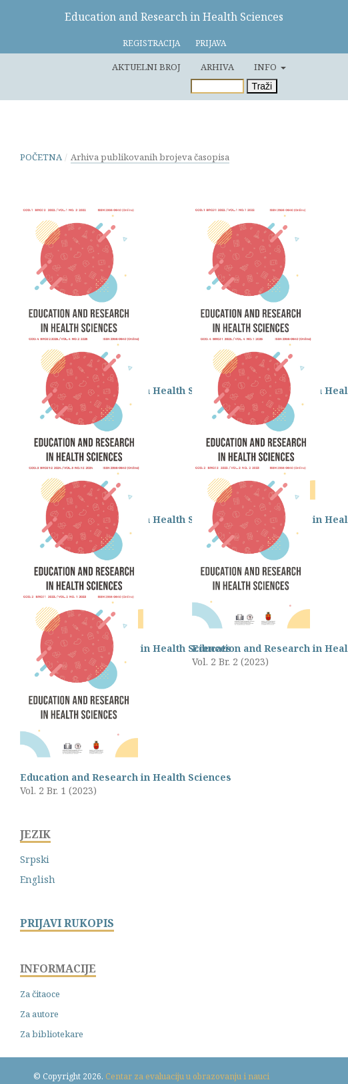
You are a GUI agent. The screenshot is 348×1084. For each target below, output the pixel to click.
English (37, 879)
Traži (262, 86)
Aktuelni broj (146, 67)
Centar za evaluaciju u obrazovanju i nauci (187, 1076)
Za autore (39, 1014)
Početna (41, 157)
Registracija (151, 43)
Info (266, 67)
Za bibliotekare (51, 1034)
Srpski (34, 859)
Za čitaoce (40, 994)
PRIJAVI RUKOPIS (67, 923)
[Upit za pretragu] (217, 86)
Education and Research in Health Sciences (174, 16)
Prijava (210, 43)
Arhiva (217, 67)
